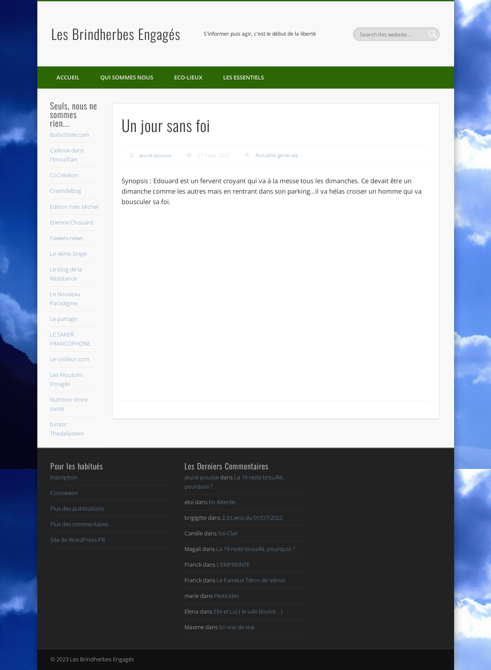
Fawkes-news (66, 238)
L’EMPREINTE (233, 564)
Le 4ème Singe (68, 253)
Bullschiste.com (69, 135)
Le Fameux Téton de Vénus (251, 580)
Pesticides (226, 596)
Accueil (67, 77)
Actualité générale (277, 155)
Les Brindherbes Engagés (116, 33)
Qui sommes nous (126, 77)
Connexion (64, 493)
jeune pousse (155, 155)
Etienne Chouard (71, 222)
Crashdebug (65, 191)
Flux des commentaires (79, 524)
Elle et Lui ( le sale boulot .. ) (248, 611)
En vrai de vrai (236, 627)
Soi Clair (228, 533)
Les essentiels (243, 77)
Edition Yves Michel (74, 207)
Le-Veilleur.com (69, 359)
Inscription (63, 477)
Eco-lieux (188, 77)
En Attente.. (223, 502)
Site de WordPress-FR (77, 540)
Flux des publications (77, 508)
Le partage (63, 319)
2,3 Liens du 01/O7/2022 (252, 517)
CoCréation (64, 175)
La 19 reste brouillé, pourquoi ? (255, 549)
